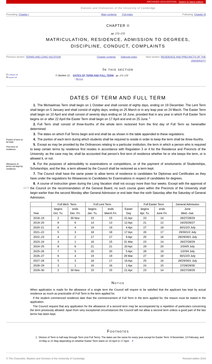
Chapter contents (106, 56)
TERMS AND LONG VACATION (43, 56)
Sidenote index (129, 56)
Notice (79, 78)
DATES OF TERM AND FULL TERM (93, 75)
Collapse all (12, 75)
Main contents (109, 14)
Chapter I (24, 14)
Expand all (11, 77)
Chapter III (200, 14)
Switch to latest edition (191, 1)
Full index (127, 14)
